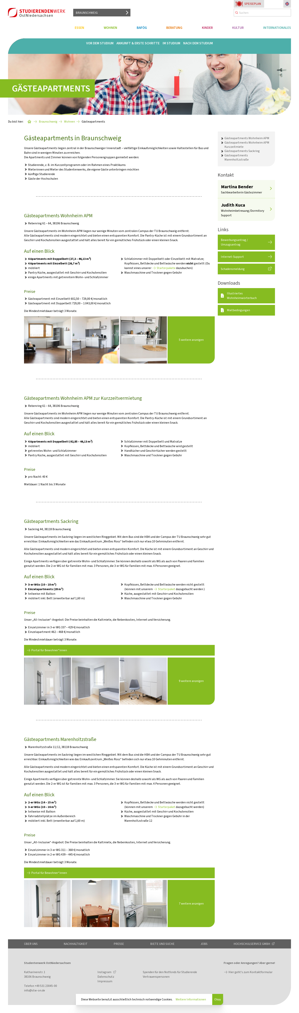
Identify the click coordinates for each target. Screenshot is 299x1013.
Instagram (104, 972)
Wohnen (110, 27)
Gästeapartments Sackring (242, 151)
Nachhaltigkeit (76, 944)
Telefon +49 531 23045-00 (40, 986)
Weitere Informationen (191, 999)
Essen (79, 27)
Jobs (204, 944)
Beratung (174, 27)
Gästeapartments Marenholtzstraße (236, 157)
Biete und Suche (162, 944)
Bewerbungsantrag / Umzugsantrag (234, 242)
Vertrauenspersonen (156, 977)
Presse (119, 944)
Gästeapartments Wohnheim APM (246, 138)
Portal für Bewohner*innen (49, 650)
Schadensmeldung (233, 269)
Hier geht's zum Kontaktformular (250, 972)
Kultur (238, 27)
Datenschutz (105, 977)
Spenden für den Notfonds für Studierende (170, 972)
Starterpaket (166, 589)
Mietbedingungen (238, 310)
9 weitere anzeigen (191, 681)
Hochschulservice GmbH (252, 944)
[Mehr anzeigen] (271, 189)
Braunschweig (48, 122)
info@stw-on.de (34, 990)
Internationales (277, 27)
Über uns (31, 944)
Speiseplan (252, 4)
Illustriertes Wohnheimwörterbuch (242, 295)
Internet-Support (232, 257)
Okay (217, 999)
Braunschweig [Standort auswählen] (87, 13)
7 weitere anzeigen (191, 904)
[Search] (262, 12)
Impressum (104, 981)
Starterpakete (166, 268)
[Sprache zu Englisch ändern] (287, 4)
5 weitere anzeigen (191, 340)
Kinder (207, 27)
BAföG (142, 27)
